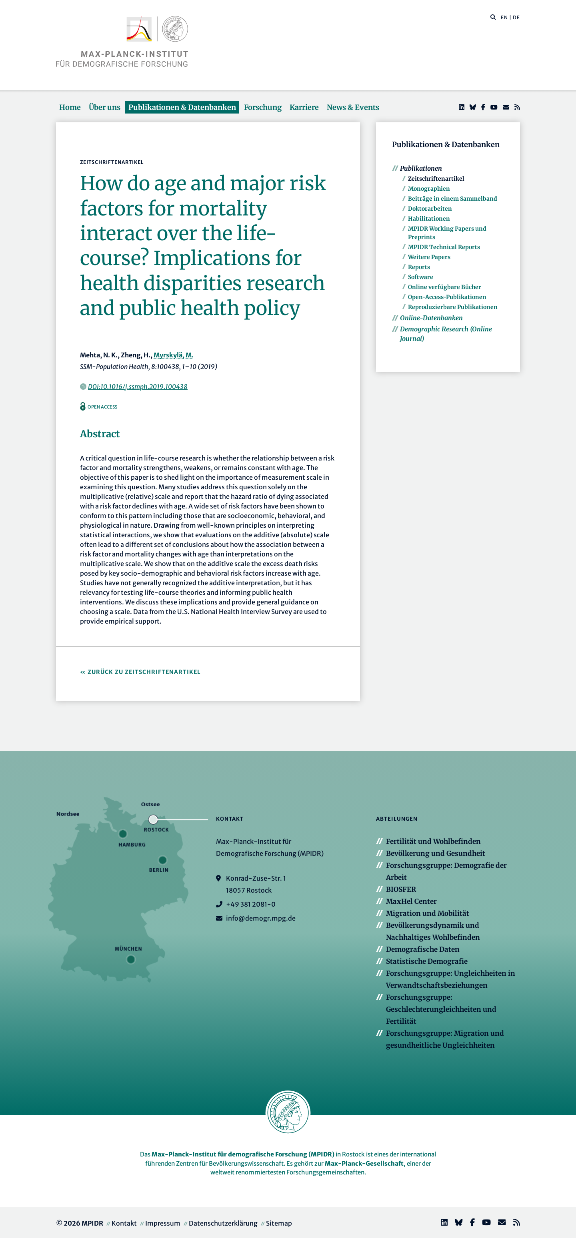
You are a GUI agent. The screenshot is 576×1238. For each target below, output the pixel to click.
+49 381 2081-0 (251, 904)
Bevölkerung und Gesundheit (435, 853)
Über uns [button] (104, 107)
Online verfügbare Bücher (444, 287)
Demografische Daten (423, 949)
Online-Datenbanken (431, 318)
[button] (493, 17)
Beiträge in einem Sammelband (452, 198)
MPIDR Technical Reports (444, 247)
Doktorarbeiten (430, 208)
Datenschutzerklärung (223, 1223)
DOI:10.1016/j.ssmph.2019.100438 (138, 387)
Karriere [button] (304, 107)
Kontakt (124, 1223)
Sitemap (279, 1223)
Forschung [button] (263, 107)
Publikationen (421, 168)
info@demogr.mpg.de (261, 918)
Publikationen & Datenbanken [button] (182, 107)
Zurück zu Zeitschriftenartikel (144, 672)
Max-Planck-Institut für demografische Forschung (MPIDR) (243, 1154)
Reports (419, 267)
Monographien (429, 188)
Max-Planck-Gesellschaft (364, 1163)
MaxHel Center (411, 901)
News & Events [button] (353, 107)
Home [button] (70, 107)
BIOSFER (401, 889)
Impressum (162, 1223)
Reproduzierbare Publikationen (453, 307)
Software (420, 277)
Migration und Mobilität (427, 913)
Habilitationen (429, 218)
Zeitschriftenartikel (436, 178)
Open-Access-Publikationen (447, 297)
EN (504, 17)
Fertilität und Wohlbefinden (433, 841)
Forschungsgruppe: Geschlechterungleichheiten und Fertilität (441, 1009)
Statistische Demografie (427, 961)
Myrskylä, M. (174, 355)
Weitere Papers (429, 257)
